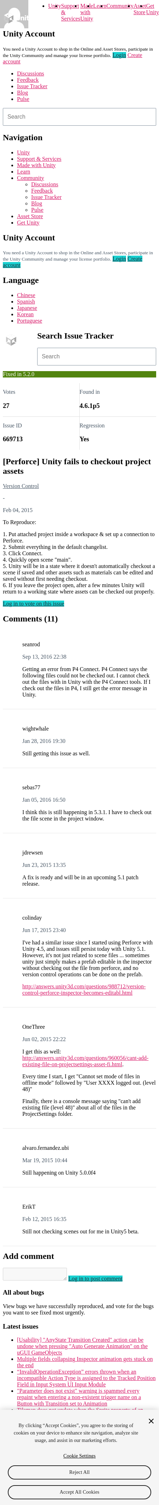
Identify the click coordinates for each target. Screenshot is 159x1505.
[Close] (151, 1421)
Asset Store (30, 216)
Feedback (28, 80)
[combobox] (79, 116)
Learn (99, 6)
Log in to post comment (102, 1281)
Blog (22, 93)
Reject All (79, 1472)
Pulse (23, 99)
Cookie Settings (79, 1456)
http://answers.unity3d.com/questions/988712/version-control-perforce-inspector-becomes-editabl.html (84, 989)
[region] (79, 1457)
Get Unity (152, 9)
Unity (54, 6)
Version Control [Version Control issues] (21, 486)
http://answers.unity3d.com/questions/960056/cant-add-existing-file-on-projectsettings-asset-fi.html (85, 1061)
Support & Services (39, 159)
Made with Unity (86, 12)
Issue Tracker (32, 86)
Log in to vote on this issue (33, 604)
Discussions (30, 73)
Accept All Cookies (79, 1492)
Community (119, 6)
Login (119, 55)
